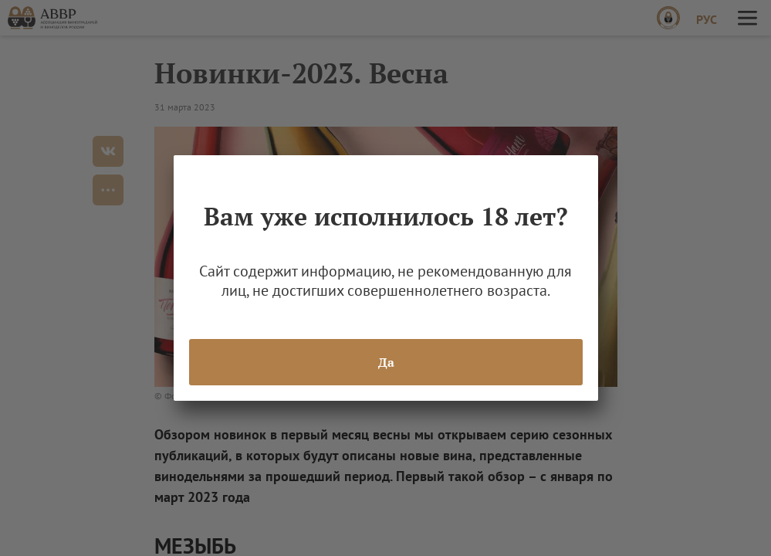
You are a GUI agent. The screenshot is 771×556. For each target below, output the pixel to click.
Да (385, 362)
